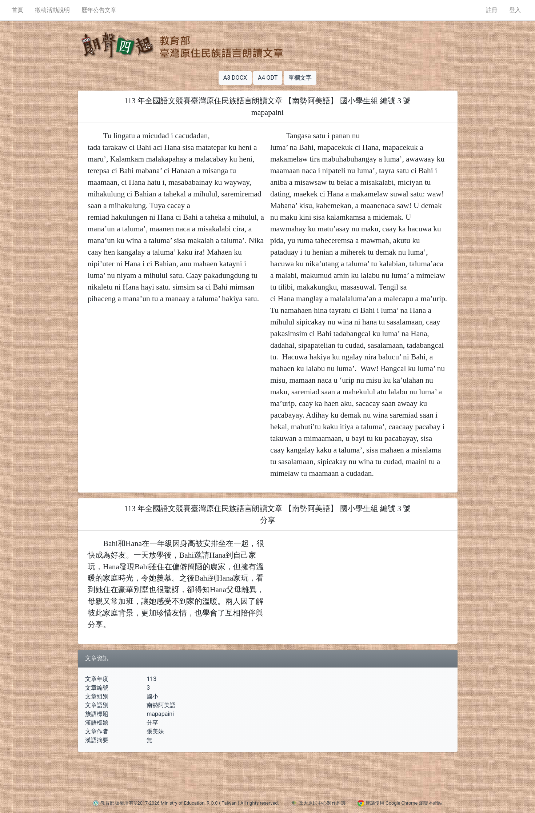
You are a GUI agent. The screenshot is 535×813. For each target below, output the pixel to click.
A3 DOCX (235, 77)
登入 (515, 10)
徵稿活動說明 (52, 10)
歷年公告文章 (98, 10)
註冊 (492, 10)
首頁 (17, 10)
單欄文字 (300, 77)
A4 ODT (268, 77)
